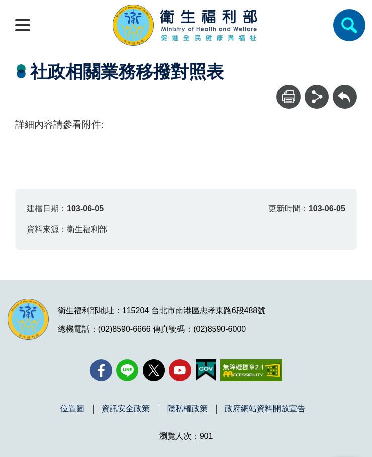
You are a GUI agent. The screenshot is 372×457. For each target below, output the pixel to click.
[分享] (317, 97)
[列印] (288, 97)
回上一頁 (345, 89)
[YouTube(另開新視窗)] (180, 370)
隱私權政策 (187, 409)
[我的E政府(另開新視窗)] (206, 370)
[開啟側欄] (23, 25)
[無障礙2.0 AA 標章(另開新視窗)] (251, 370)
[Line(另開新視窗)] (127, 370)
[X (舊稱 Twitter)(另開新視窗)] (154, 370)
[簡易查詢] (349, 25)
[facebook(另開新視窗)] (101, 370)
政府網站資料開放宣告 (265, 409)
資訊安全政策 (126, 409)
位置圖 (72, 409)
